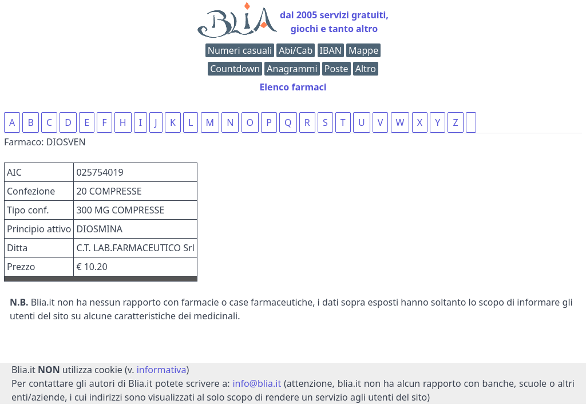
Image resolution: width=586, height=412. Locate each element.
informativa (162, 369)
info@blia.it (256, 383)
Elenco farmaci (292, 87)
